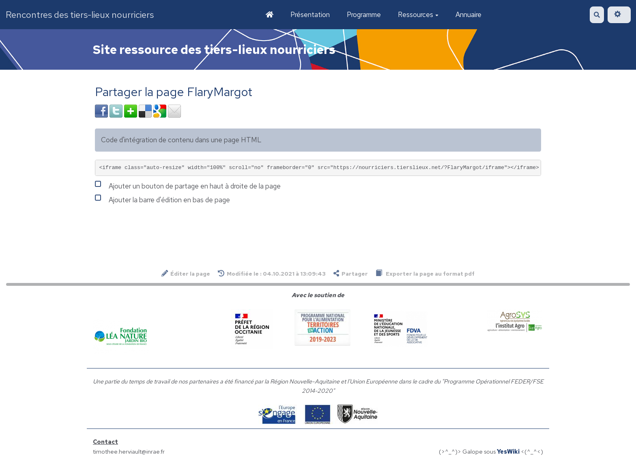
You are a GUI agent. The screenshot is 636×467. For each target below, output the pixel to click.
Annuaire (468, 14)
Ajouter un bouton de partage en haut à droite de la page (188, 185)
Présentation (310, 14)
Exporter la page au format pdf (425, 273)
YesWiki (508, 451)
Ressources (418, 14)
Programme (364, 14)
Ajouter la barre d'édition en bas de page (162, 199)
